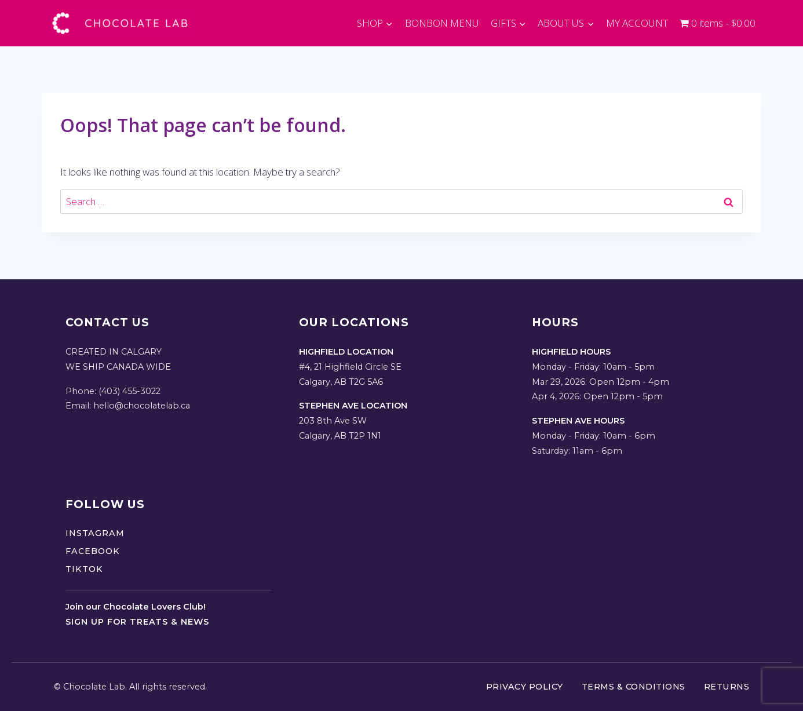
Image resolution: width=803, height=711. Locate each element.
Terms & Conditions (633, 686)
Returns (727, 686)
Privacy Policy (524, 686)
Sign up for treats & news (137, 622)
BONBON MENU (442, 23)
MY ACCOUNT (637, 23)
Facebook (92, 551)
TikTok (84, 569)
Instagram (95, 533)
